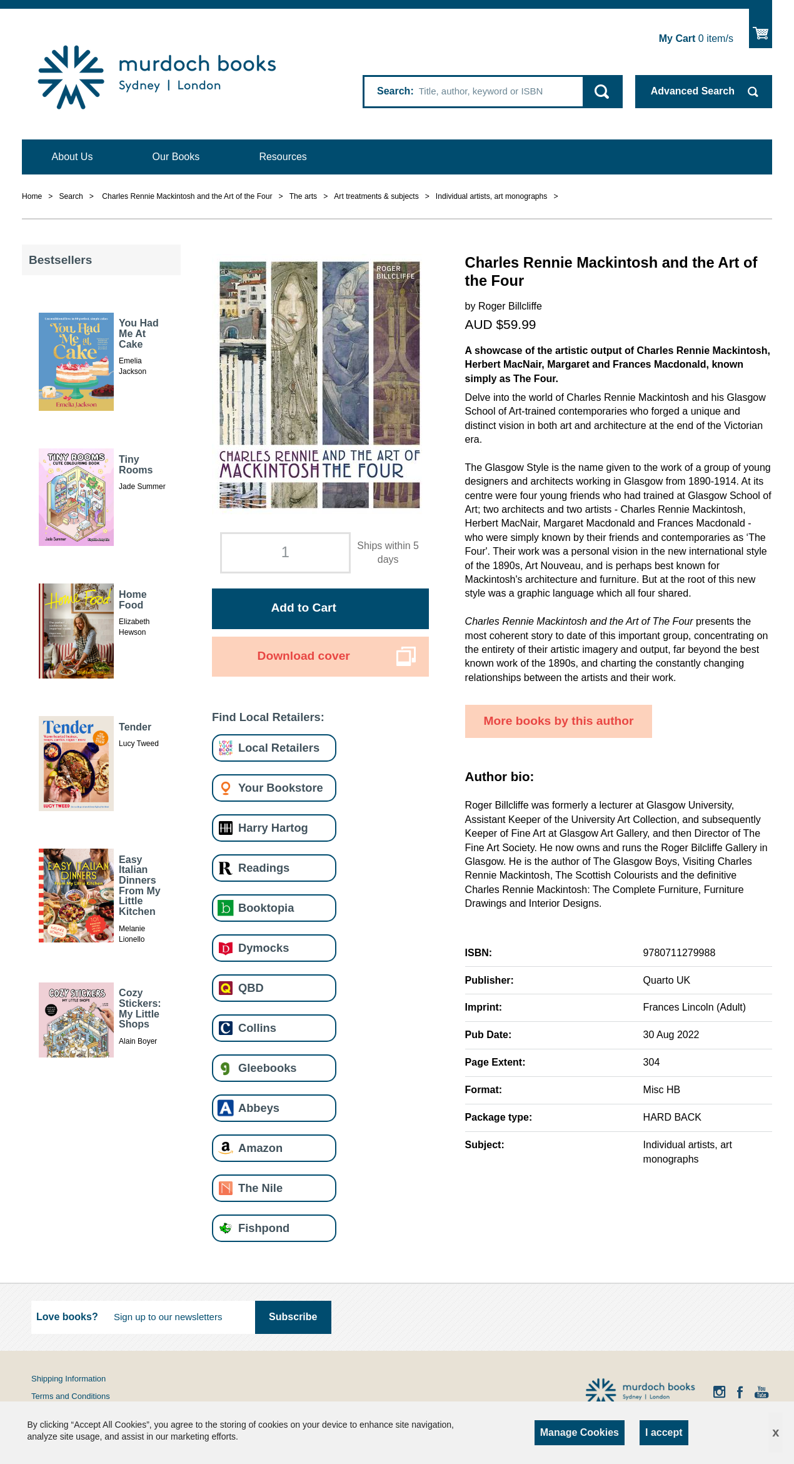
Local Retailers (278, 747)
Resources (282, 156)
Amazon (260, 1147)
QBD (251, 987)
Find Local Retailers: (268, 717)
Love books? (67, 1316)
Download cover (304, 655)
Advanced (693, 91)
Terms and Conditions (70, 1396)
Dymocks (263, 947)
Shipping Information (68, 1378)
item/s (696, 38)
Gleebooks (267, 1067)
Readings (263, 867)
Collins (257, 1027)
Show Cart (760, 28)
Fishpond (263, 1227)
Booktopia (266, 907)
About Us (72, 156)
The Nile (260, 1187)
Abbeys (258, 1107)
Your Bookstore (280, 787)
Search (393, 91)
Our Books (176, 156)
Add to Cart (303, 607)
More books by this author (559, 720)
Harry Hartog (273, 827)
